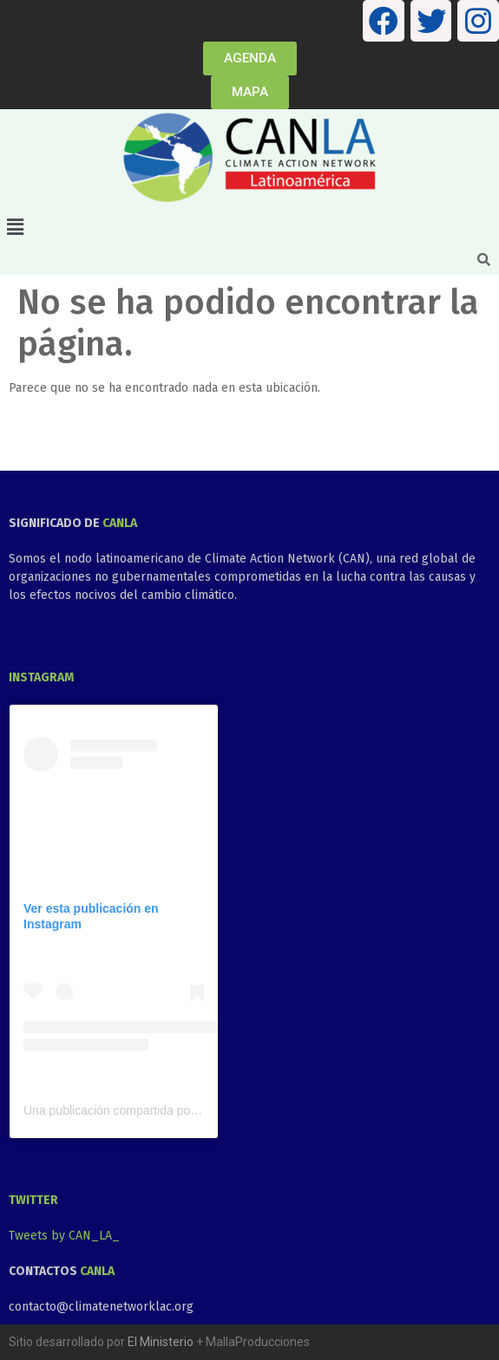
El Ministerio (161, 1342)
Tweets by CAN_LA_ (64, 1235)
